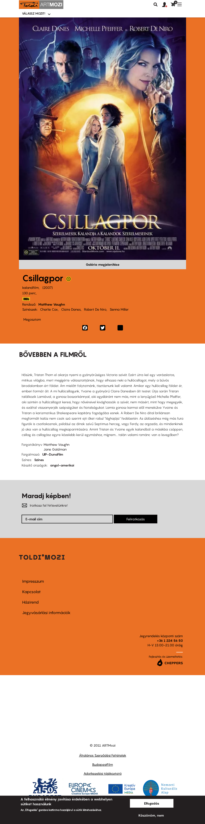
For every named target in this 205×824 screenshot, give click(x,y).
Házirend (30, 602)
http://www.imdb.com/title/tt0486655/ (26, 299)
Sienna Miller (119, 309)
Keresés (155, 4)
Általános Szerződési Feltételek (102, 755)
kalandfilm (30, 287)
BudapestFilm (102, 764)
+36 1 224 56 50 (170, 640)
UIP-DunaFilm (52, 454)
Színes (39, 460)
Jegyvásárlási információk (46, 612)
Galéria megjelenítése (102, 264)
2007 (48, 287)
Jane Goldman (55, 449)
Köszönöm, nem (151, 815)
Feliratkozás (135, 519)
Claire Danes (71, 309)
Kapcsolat (31, 591)
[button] (166, 5)
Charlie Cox (49, 309)
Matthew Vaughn (51, 304)
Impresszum (33, 581)
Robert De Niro (95, 309)
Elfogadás (151, 803)
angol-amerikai (62, 465)
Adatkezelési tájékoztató (103, 773)
